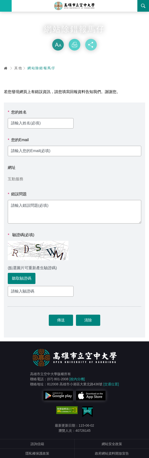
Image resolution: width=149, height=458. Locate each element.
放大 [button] (58, 45)
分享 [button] (91, 45)
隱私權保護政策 (37, 453)
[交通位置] (111, 384)
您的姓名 (17, 112)
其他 (18, 68)
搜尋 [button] (143, 6)
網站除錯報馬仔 (41, 68)
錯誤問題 (17, 194)
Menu (6, 6)
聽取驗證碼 (21, 278)
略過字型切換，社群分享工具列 (74, 34)
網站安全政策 (112, 444)
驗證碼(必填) (21, 235)
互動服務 (15, 179)
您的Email (18, 140)
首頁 (6, 68)
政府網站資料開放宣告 (112, 453)
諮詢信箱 (37, 444)
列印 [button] (74, 45)
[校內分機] (77, 379)
